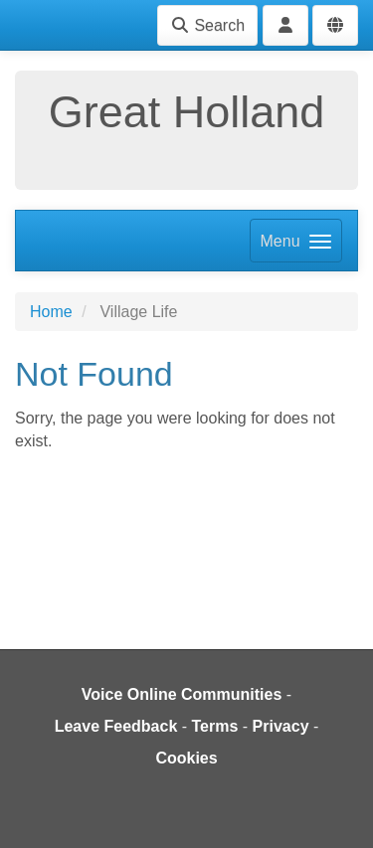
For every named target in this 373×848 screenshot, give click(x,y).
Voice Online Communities (182, 694)
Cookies (186, 758)
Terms (215, 726)
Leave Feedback (116, 726)
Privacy (281, 726)
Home (51, 311)
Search (207, 25)
